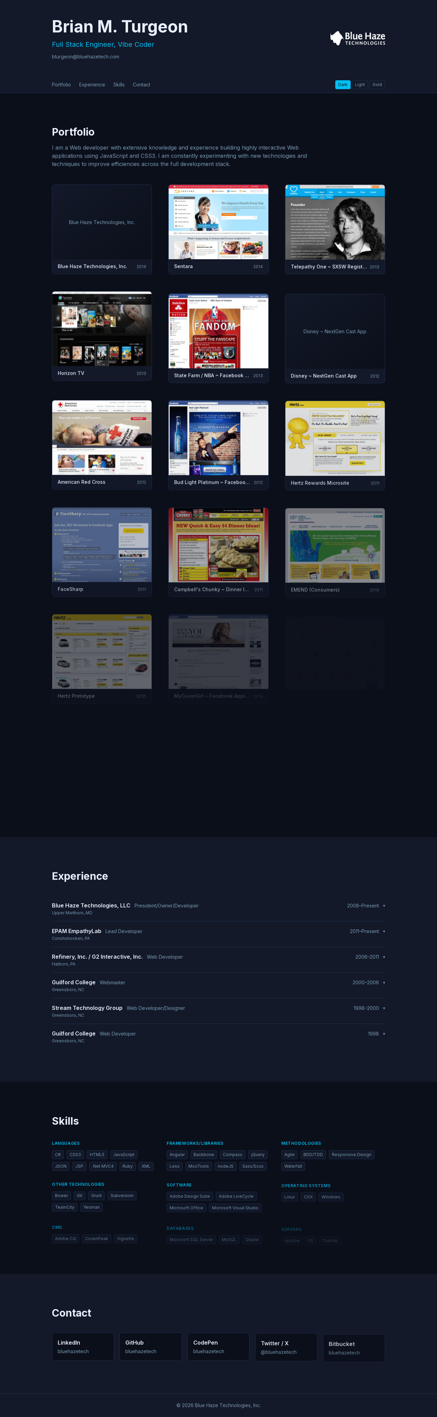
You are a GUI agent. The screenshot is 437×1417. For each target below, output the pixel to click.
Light (360, 84)
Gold (377, 84)
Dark (343, 84)
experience (92, 84)
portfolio (61, 84)
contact (141, 84)
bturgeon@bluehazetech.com (85, 56)
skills (119, 84)
